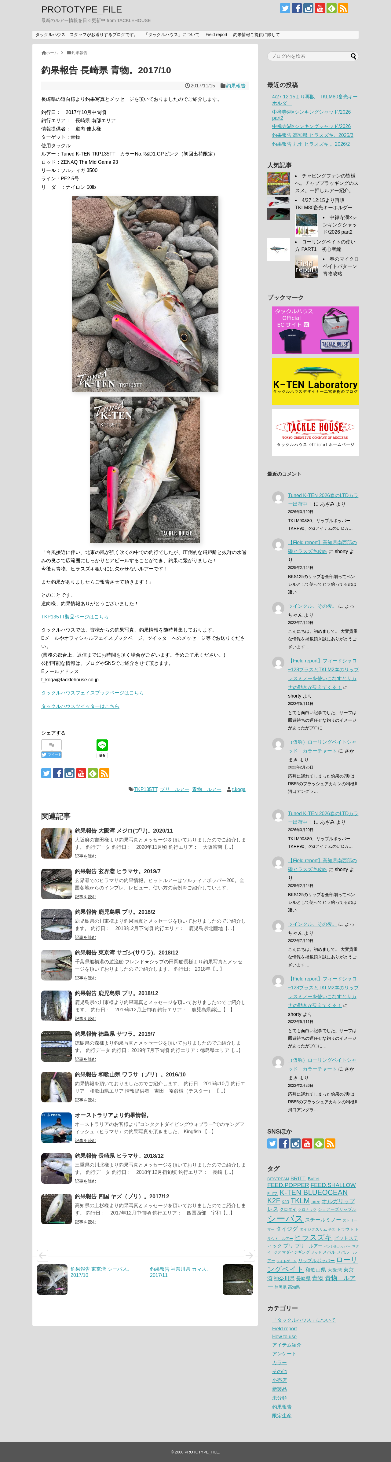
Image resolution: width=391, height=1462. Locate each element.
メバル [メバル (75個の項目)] (329, 1252)
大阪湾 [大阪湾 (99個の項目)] (334, 1270)
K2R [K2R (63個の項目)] (285, 1202)
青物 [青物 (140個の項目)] (317, 1278)
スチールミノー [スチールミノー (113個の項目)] (323, 1220)
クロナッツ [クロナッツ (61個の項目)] (307, 1209)
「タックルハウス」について (171, 34)
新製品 (279, 1389)
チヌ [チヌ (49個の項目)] (331, 1229)
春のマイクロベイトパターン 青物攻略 (342, 266)
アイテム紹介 (286, 1344)
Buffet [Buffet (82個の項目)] (313, 1178)
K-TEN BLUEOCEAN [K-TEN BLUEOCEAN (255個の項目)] (314, 1192)
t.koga (239, 789)
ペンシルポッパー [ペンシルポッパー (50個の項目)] (337, 1246)
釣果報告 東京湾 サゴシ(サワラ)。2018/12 (126, 953)
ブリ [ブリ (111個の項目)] (288, 1246)
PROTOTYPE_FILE (81, 9)
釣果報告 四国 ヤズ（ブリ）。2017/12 (122, 1196)
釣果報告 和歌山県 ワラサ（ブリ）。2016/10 (130, 1075)
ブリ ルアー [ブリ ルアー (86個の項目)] (309, 1245)
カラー (279, 1362)
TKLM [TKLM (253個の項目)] (300, 1201)
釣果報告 (236, 85)
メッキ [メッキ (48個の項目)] (316, 1252)
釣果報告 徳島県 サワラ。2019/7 (115, 1034)
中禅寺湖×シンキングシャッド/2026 (311, 126)
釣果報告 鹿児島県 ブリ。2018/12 (116, 993)
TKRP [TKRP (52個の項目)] (315, 1202)
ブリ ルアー (174, 789)
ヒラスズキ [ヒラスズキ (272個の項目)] (313, 1237)
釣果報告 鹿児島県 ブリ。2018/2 (115, 912)
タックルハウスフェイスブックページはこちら (92, 692)
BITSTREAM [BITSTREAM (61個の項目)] (278, 1179)
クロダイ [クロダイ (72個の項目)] (288, 1209)
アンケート (284, 1353)
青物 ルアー (206, 789)
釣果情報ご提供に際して (256, 34)
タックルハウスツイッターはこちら (80, 706)
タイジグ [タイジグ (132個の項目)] (287, 1229)
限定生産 (282, 1415)
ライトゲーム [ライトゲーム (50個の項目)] (286, 1261)
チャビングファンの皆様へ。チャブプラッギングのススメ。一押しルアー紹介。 (327, 183)
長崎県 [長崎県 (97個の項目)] (303, 1278)
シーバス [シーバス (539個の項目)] (285, 1218)
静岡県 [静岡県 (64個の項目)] (281, 1287)
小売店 (279, 1380)
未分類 (279, 1398)
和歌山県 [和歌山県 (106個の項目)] (315, 1270)
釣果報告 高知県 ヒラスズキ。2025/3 (312, 135)
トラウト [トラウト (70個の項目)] (345, 1229)
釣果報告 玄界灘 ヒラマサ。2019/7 (118, 871)
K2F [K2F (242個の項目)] (273, 1201)
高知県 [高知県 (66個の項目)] (294, 1287)
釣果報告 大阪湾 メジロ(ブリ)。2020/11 (124, 831)
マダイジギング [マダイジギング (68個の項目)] (296, 1252)
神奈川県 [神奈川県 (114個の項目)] (284, 1278)
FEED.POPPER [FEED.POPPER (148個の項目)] (288, 1185)
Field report (216, 34)
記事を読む (85, 856)
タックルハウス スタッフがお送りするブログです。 (86, 34)
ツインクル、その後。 (312, 606)
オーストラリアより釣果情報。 (113, 1115)
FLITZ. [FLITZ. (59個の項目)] (272, 1194)
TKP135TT (145, 789)
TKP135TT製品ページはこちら (75, 616)
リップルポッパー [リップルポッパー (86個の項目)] (316, 1260)
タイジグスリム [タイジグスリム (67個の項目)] (313, 1229)
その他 (279, 1371)
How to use (284, 1336)
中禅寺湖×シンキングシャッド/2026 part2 (340, 225)
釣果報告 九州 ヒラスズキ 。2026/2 (311, 144)
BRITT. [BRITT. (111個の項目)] (298, 1179)
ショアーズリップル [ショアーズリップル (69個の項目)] (337, 1209)
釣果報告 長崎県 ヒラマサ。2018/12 (119, 1156)
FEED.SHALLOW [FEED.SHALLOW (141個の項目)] (333, 1185)
